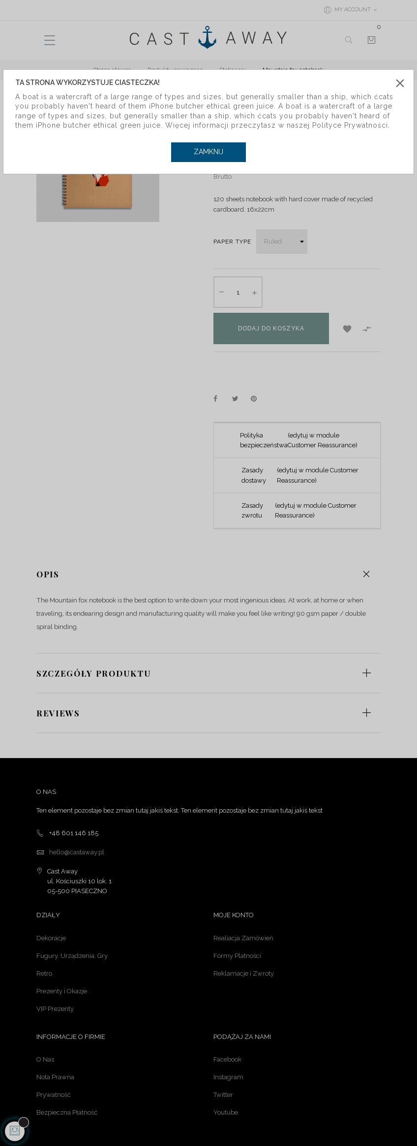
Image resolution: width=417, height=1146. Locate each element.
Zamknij (208, 152)
